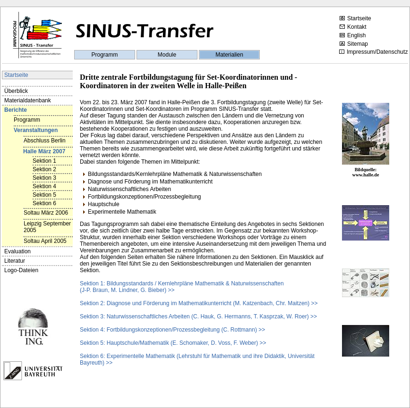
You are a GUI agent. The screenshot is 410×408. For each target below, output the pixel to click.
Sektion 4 (44, 186)
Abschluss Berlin (45, 140)
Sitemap (354, 44)
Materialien (229, 54)
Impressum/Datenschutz (373, 52)
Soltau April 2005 (45, 241)
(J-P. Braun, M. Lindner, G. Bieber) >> (127, 290)
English (353, 35)
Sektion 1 (44, 161)
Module (167, 54)
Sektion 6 (44, 203)
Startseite (355, 18)
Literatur (14, 261)
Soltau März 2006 (46, 212)
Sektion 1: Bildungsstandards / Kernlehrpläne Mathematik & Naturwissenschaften (182, 283)
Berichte (15, 110)
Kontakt (353, 27)
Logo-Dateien (21, 270)
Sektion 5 (44, 195)
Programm (104, 54)
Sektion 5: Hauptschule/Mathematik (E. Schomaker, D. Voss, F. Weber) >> (173, 343)
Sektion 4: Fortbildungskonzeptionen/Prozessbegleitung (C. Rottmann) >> (172, 329)
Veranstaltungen (36, 130)
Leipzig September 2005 (47, 226)
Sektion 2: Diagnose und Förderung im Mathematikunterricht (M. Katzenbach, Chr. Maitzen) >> (199, 303)
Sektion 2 (44, 169)
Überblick (16, 91)
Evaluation (17, 251)
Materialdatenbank (27, 100)
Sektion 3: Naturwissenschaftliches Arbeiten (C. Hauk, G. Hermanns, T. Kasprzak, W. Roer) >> (198, 316)
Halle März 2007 (44, 151)
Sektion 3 (44, 178)
